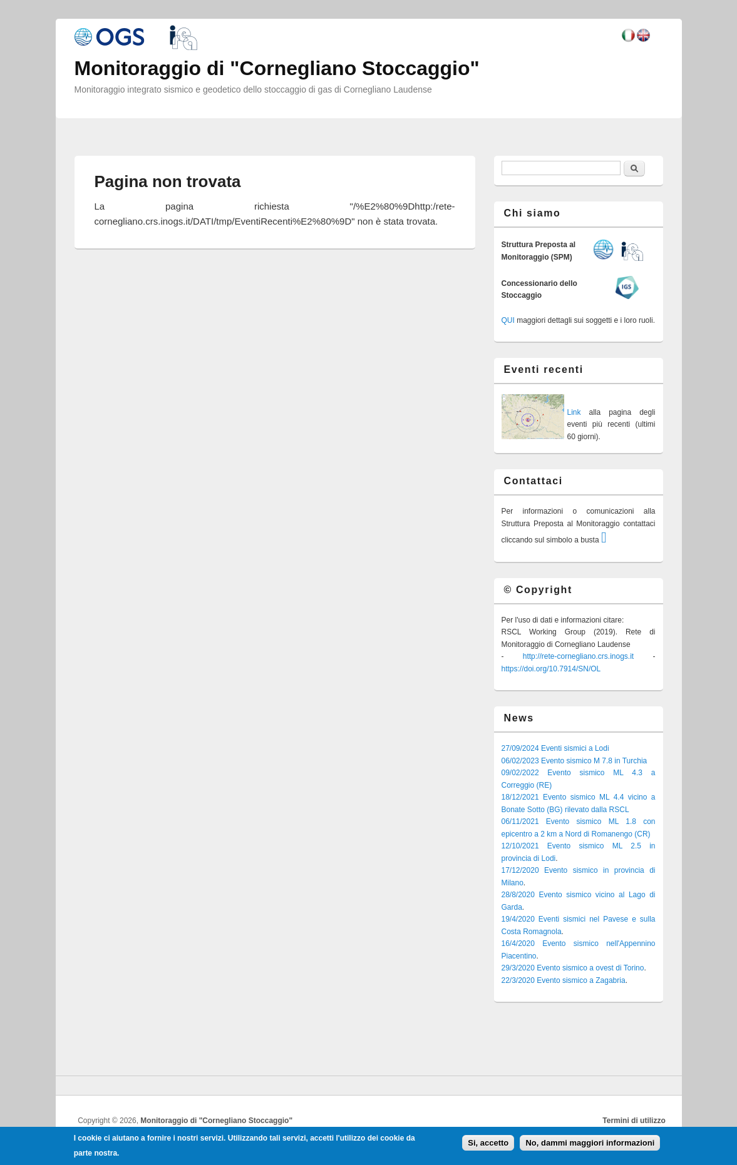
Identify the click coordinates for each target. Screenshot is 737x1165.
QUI (508, 320)
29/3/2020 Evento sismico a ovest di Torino (573, 968)
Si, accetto (488, 1142)
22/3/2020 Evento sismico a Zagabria (564, 980)
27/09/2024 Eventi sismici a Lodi (555, 748)
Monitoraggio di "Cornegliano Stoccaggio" (216, 1120)
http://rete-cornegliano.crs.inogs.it (578, 656)
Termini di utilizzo (633, 1120)
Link (574, 412)
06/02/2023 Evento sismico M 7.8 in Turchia (574, 760)
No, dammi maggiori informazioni (589, 1142)
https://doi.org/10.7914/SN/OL (551, 668)
